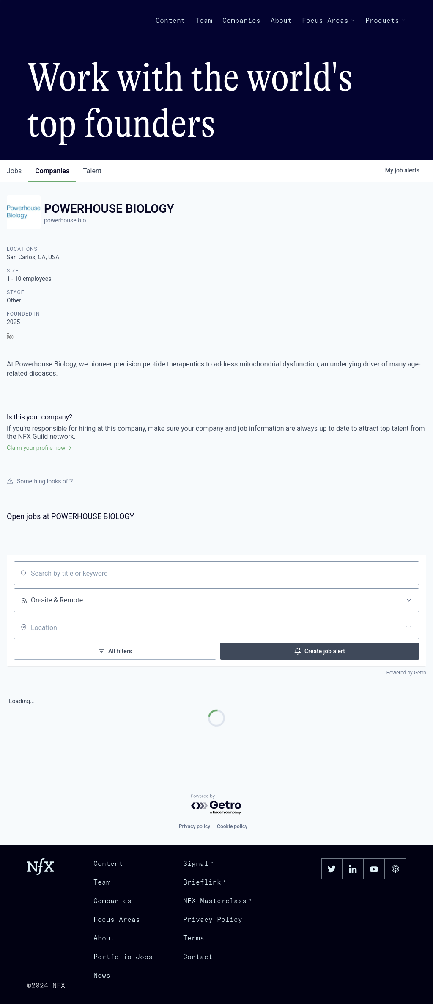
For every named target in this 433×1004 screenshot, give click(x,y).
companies (52, 171)
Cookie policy (232, 826)
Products (385, 20)
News (101, 975)
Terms (193, 938)
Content (170, 20)
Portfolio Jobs (123, 956)
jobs (14, 171)
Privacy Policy (212, 919)
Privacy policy (194, 826)
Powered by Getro (406, 673)
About (281, 20)
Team (203, 20)
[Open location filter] (408, 627)
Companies (241, 20)
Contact (198, 956)
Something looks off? (40, 481)
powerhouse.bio (65, 220)
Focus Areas (328, 20)
